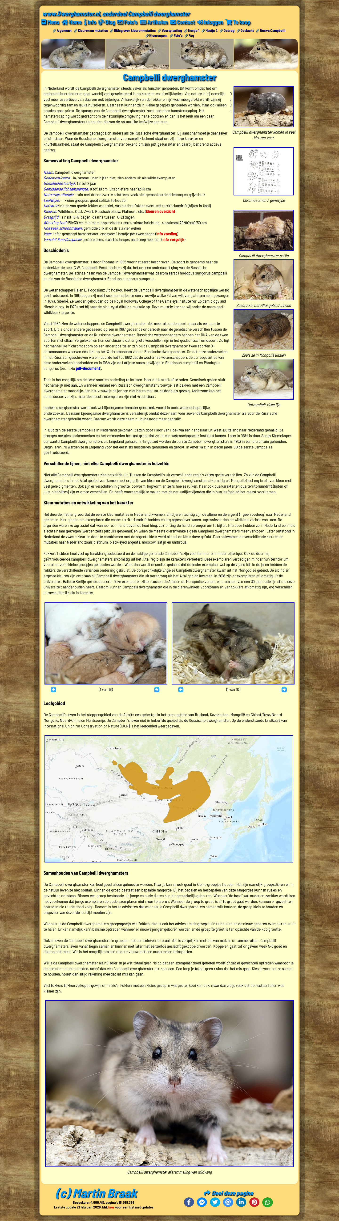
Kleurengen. (158, 35)
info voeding (166, 233)
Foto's (178, 35)
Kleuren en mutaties (93, 30)
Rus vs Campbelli (272, 30)
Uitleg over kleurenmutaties (135, 30)
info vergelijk (173, 239)
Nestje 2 (212, 30)
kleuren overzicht (160, 211)
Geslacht (247, 30)
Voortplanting (172, 30)
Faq (191, 35)
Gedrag (229, 30)
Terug (54, 690)
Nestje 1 (193, 30)
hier (111, 1207)
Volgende (157, 690)
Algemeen (64, 30)
